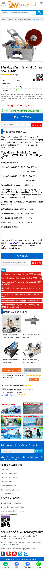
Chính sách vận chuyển (9, 477)
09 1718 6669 (15, 243)
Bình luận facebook (33, 370)
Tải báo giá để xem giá (15, 105)
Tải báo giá (38, 80)
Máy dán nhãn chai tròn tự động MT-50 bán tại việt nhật (21, 301)
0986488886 (16, 503)
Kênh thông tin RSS (8, 494)
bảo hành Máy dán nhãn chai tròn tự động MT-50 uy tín (21, 278)
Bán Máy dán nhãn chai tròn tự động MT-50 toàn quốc (21, 274)
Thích (11, 395)
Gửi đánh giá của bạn (12, 370)
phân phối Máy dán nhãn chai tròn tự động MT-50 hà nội (20, 289)
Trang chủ (5, 19)
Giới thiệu (4, 470)
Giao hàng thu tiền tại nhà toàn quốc (21, 111)
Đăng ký (38, 451)
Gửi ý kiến (34, 379)
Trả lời (4, 395)
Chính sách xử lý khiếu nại (10, 490)
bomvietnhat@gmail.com (17, 511)
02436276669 (19, 507)
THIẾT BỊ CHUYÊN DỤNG (19, 19)
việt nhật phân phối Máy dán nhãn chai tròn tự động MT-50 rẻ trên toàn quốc (20, 306)
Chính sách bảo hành (8, 486)
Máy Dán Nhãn (34, 19)
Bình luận (14, 75)
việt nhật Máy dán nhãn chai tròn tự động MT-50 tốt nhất (20, 296)
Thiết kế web (24, 559)
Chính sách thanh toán (9, 473)
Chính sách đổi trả (7, 482)
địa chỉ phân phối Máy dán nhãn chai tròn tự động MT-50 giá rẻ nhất (21, 283)
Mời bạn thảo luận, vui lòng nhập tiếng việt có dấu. (14, 377)
